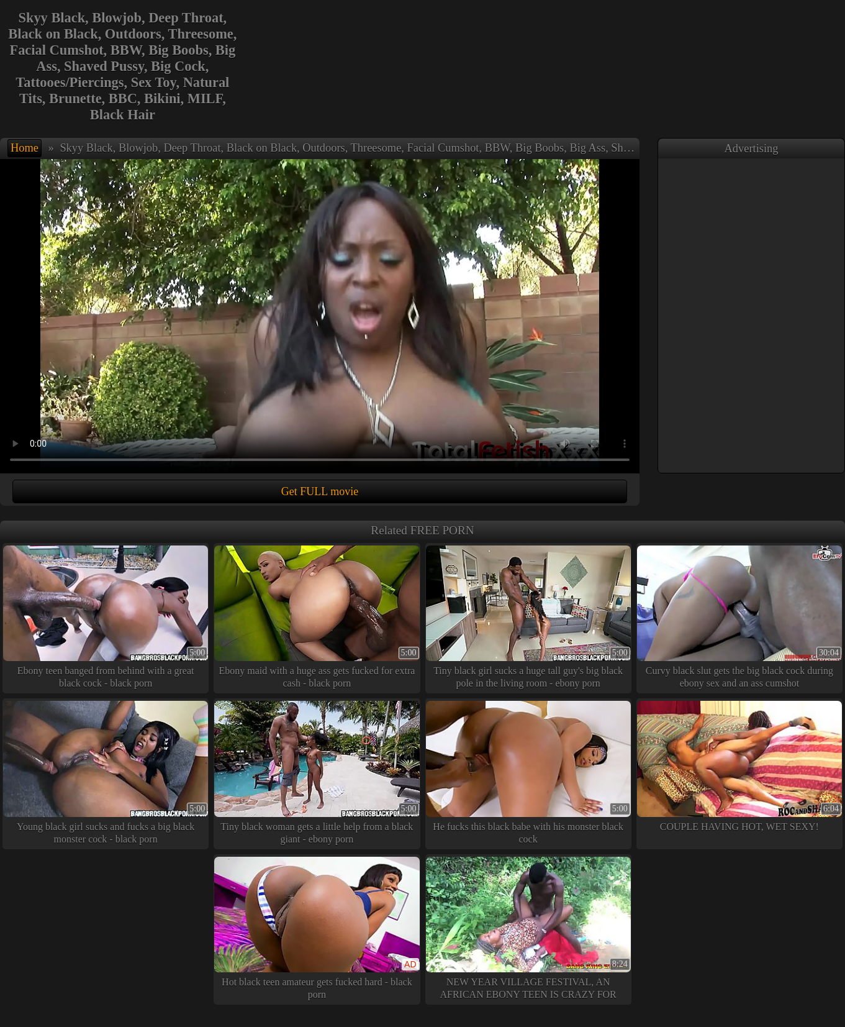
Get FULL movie (319, 491)
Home (24, 148)
